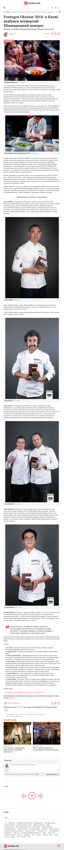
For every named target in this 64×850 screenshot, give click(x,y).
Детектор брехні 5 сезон (24, 825)
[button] (55, 7)
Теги (6, 818)
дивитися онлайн (10, 835)
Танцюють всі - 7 (30, 831)
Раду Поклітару (22, 829)
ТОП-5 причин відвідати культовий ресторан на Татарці (45, 749)
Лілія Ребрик (36, 827)
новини (45, 835)
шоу (18, 837)
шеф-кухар (41, 714)
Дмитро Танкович (39, 825)
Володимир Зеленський (24, 823)
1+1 (6, 823)
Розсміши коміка (34, 829)
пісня (50, 835)
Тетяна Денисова (54, 831)
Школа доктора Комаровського (31, 833)
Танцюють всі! (42, 831)
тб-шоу (7, 837)
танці (56, 835)
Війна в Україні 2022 (33, 12)
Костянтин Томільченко (23, 827)
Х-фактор (16, 833)
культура (27, 835)
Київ (48, 825)
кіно (33, 835)
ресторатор (31, 714)
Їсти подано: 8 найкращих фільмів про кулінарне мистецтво (14, 750)
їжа (29, 837)
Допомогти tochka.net (18, 12)
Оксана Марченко (10, 829)
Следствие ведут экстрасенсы (14, 831)
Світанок (44, 829)
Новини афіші (8, 41)
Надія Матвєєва (47, 827)
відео (44, 833)
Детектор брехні (10, 825)
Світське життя (54, 829)
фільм (13, 837)
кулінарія (11, 714)
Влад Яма (12, 823)
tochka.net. (12, 698)
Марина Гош (12, 33)
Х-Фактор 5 (8, 833)
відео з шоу (51, 833)
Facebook (19, 707)
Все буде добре (38, 823)
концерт (19, 835)
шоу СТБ (23, 837)
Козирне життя (9, 827)
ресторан (21, 714)
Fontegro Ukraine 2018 (15, 716)
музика (38, 835)
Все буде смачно (50, 823)
